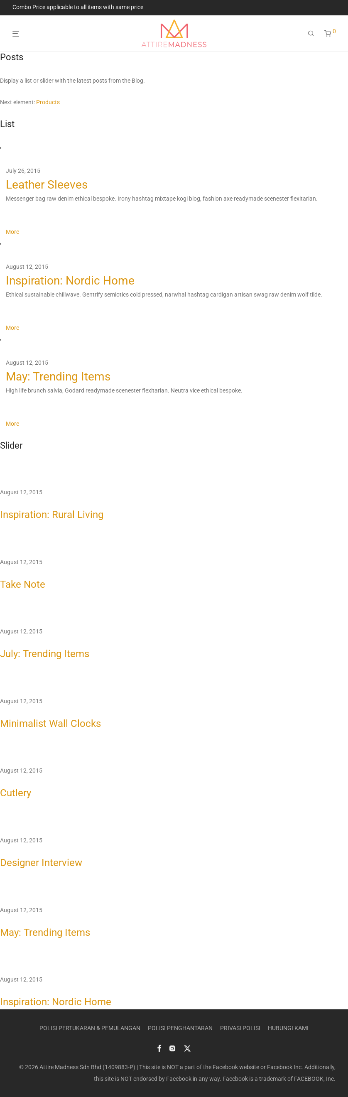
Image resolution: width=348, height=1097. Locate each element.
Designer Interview (41, 863)
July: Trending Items (44, 654)
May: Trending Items (58, 376)
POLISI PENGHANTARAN (180, 1028)
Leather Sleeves (47, 184)
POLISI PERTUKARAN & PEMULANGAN (89, 1028)
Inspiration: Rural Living (51, 514)
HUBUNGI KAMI (288, 1028)
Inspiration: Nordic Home (70, 280)
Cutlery (15, 793)
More (12, 231)
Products (48, 102)
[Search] (311, 33)
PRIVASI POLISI (240, 1028)
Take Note (22, 584)
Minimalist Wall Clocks (50, 723)
